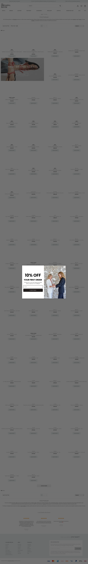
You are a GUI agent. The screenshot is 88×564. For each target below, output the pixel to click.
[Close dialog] (64, 267)
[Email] (33, 286)
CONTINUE (33, 290)
